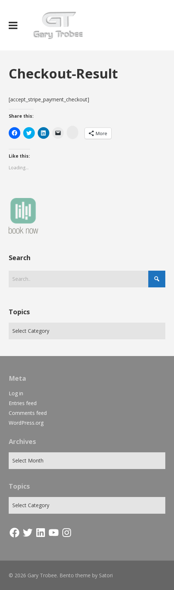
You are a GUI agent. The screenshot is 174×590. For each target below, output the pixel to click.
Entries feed (23, 403)
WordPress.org (26, 422)
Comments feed (28, 412)
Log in (16, 393)
